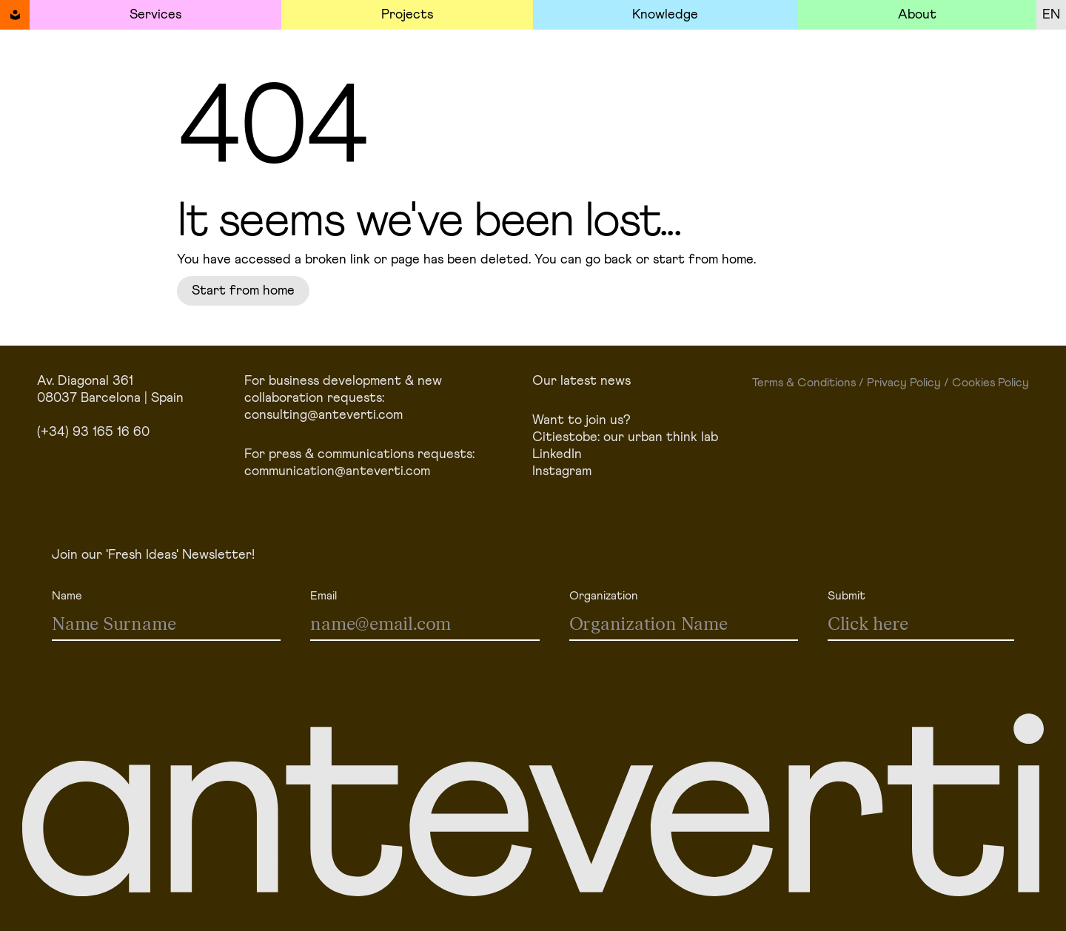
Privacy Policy (904, 383)
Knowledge (665, 14)
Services (155, 14)
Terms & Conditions (804, 383)
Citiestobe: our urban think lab (625, 437)
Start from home (243, 291)
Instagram (561, 471)
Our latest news (581, 381)
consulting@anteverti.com (323, 415)
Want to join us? (581, 420)
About (917, 14)
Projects (407, 14)
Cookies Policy (990, 383)
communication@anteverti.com (337, 471)
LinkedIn (557, 454)
